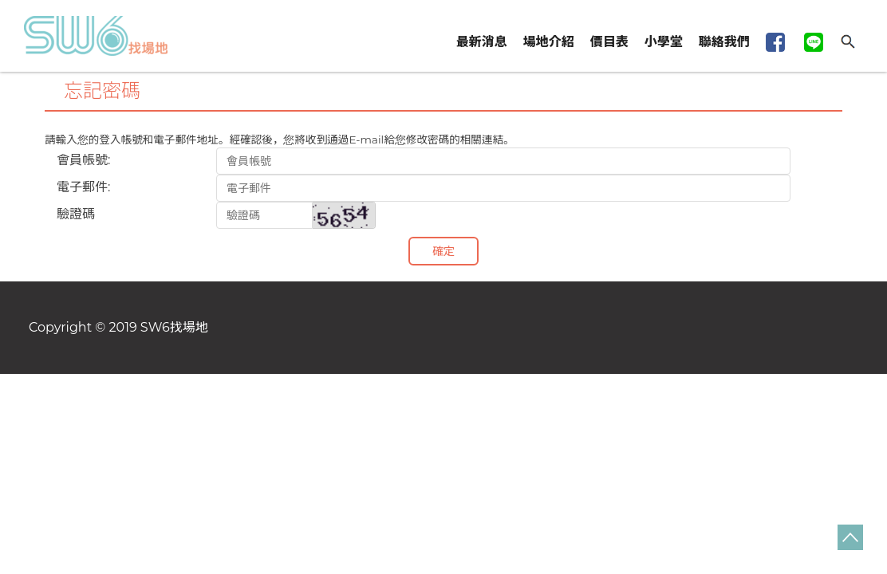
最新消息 (481, 41)
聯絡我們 (724, 41)
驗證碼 (76, 214)
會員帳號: (83, 159)
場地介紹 (548, 41)
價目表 (609, 41)
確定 (443, 251)
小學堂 (664, 41)
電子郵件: (83, 187)
